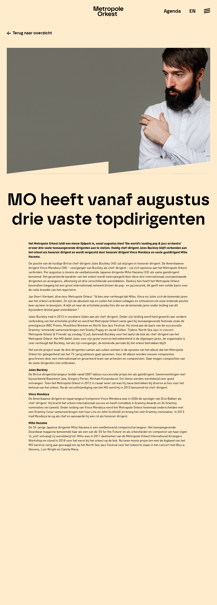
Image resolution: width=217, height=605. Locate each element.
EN (192, 11)
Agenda (172, 11)
